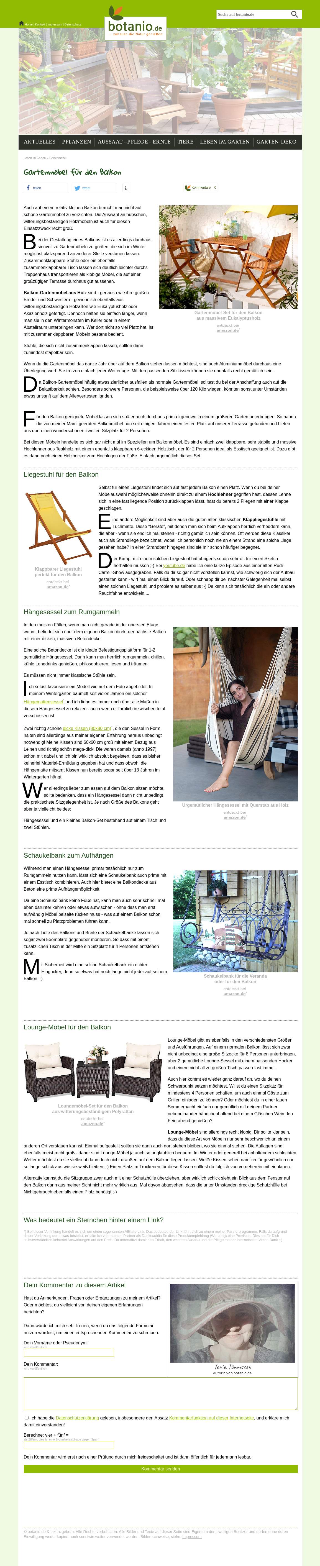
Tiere (186, 142)
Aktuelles (39, 142)
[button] (46, 188)
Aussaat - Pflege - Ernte (134, 142)
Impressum (54, 24)
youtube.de (174, 565)
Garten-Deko (276, 142)
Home (28, 24)
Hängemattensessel (43, 701)
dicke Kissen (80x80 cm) (87, 728)
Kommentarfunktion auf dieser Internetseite (211, 1418)
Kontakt (40, 24)
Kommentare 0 (200, 188)
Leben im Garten (225, 142)
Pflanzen (76, 142)
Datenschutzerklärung (77, 1418)
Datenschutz (73, 24)
